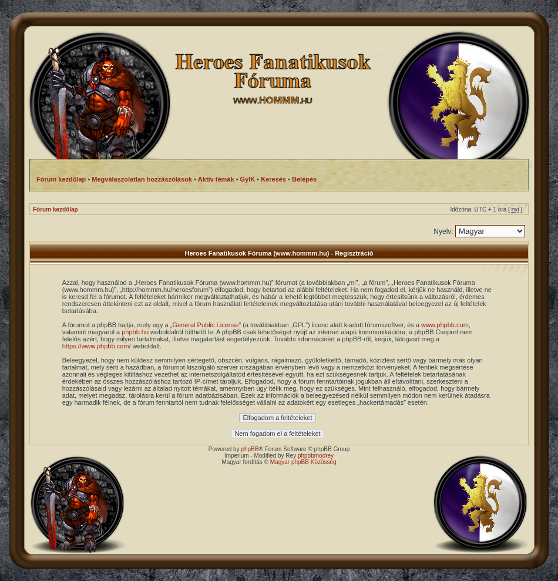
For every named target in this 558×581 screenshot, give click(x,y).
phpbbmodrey (316, 455)
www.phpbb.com (445, 324)
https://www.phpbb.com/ (96, 346)
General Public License (205, 324)
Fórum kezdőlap (55, 209)
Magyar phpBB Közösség (303, 462)
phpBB (249, 449)
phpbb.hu (135, 331)
